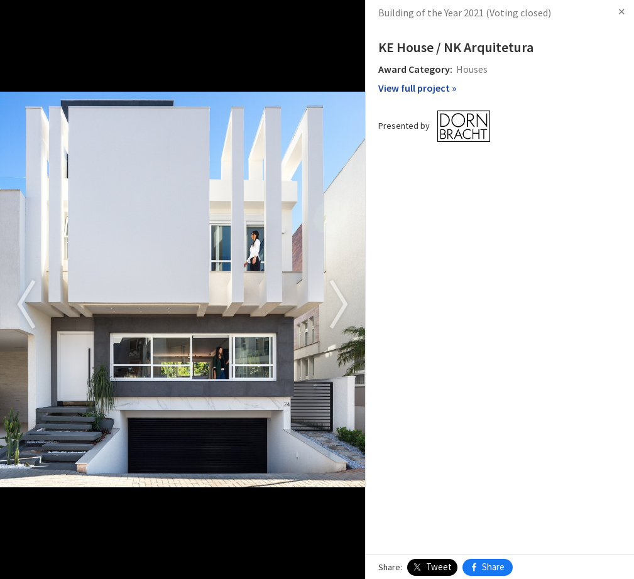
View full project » (417, 88)
